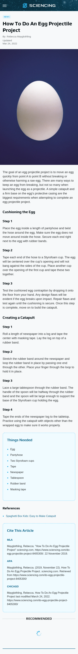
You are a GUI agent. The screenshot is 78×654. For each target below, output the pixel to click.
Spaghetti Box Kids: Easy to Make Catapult (31, 516)
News (7, 17)
